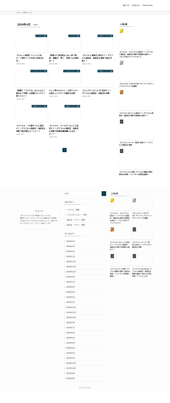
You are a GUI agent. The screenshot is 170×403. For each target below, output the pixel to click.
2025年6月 (71, 292)
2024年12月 (71, 314)
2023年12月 (71, 374)
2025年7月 (71, 287)
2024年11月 (71, 319)
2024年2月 (71, 363)
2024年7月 (71, 336)
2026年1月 (71, 259)
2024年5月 (71, 347)
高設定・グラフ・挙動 (76, 226)
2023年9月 (71, 385)
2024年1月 (71, 369)
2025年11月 (71, 270)
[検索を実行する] (104, 193)
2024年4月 (71, 352)
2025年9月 (71, 281)
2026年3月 (71, 248)
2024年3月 (71, 358)
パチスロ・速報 (73, 210)
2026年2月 (71, 254)
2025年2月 (71, 303)
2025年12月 (71, 265)
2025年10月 (71, 276)
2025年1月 (71, 309)
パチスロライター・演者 (77, 215)
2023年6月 (71, 390)
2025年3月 (71, 298)
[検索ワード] (85, 193)
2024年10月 (71, 325)
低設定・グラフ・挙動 (76, 221)
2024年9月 (71, 330)
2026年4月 (71, 243)
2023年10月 (71, 380)
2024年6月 (71, 341)
